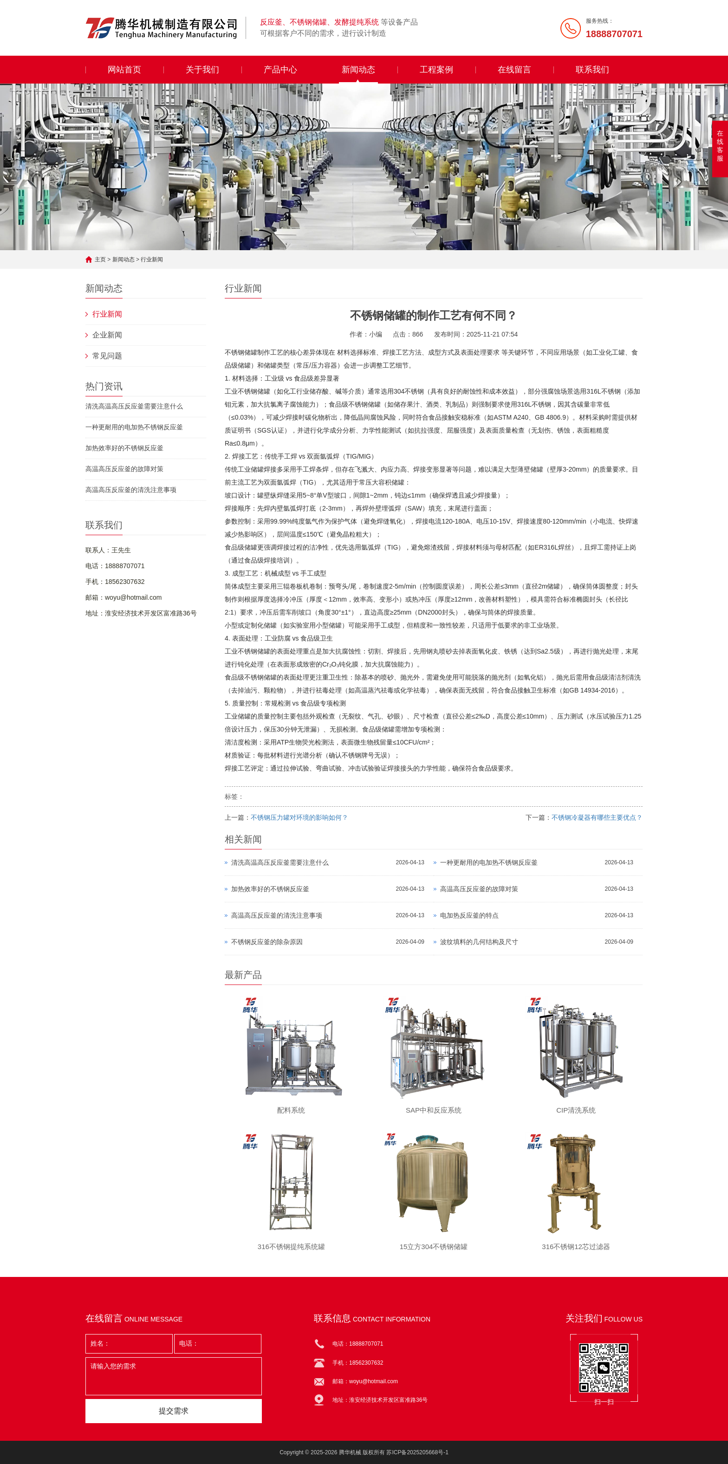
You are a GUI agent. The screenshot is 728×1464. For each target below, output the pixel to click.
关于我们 (202, 69)
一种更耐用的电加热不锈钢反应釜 (134, 427)
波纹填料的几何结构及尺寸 (479, 942)
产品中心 (280, 69)
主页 (100, 259)
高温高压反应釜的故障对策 (124, 469)
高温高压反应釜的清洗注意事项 (130, 489)
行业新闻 (152, 259)
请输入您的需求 (173, 1376)
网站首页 (124, 69)
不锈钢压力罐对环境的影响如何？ (299, 817)
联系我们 (592, 69)
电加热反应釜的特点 (469, 915)
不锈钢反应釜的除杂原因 (267, 942)
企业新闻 (107, 335)
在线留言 (514, 69)
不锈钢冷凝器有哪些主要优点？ (597, 817)
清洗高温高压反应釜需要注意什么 (134, 406)
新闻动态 (358, 69)
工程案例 (436, 69)
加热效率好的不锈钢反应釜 (124, 448)
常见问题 (107, 356)
